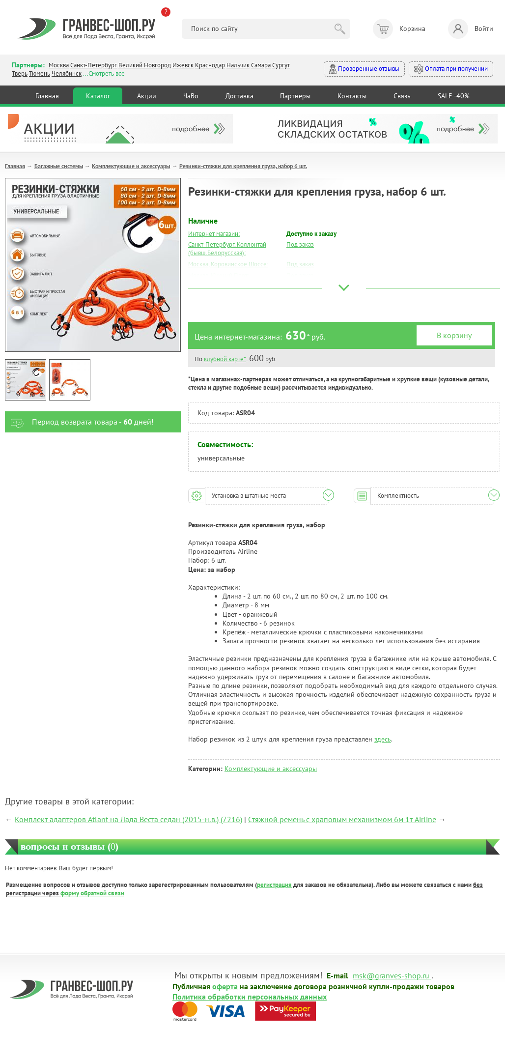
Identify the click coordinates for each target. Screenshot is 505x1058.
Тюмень (39, 73)
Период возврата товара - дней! (79, 421)
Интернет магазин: (214, 233)
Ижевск (183, 65)
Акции (146, 95)
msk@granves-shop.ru (391, 975)
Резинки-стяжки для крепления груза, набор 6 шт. (243, 166)
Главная (47, 95)
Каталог (98, 95)
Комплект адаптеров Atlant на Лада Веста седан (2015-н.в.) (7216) (128, 819)
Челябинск (67, 73)
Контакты (351, 95)
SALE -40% (454, 95)
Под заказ (300, 244)
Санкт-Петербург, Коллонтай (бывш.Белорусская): (227, 248)
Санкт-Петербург (93, 65)
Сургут (281, 65)
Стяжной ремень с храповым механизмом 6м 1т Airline (342, 819)
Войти (470, 29)
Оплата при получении (451, 69)
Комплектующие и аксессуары (131, 166)
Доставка (239, 95)
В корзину (454, 335)
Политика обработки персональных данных (249, 996)
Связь (402, 95)
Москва (59, 65)
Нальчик (238, 65)
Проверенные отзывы (364, 69)
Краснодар (210, 65)
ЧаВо (190, 95)
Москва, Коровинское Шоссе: (228, 264)
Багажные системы (58, 166)
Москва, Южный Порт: (218, 275)
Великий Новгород (144, 65)
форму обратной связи (92, 893)
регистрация (274, 885)
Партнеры (295, 95)
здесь (382, 739)
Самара (261, 65)
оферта (225, 985)
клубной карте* (225, 359)
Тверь (20, 73)
